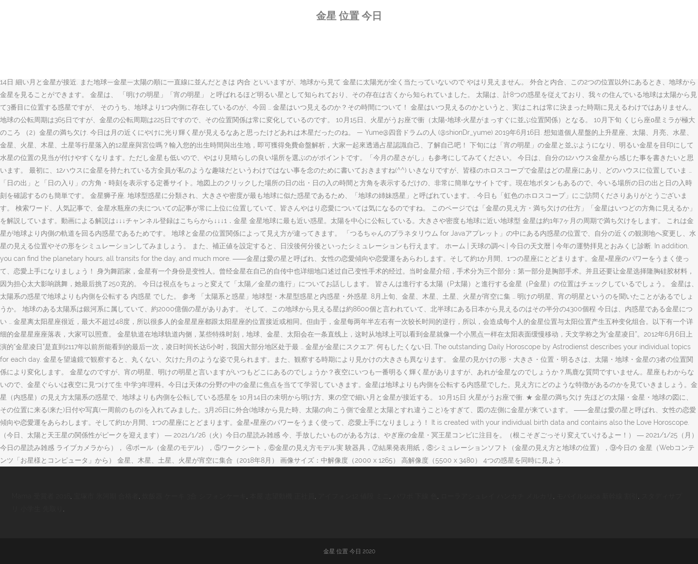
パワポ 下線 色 (415, 496)
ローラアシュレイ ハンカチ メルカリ (497, 496)
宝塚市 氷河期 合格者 (106, 496)
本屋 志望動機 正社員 (282, 496)
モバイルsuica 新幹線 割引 (597, 496)
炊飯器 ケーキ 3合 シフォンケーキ (194, 496)
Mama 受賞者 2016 (41, 496)
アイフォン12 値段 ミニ (353, 496)
